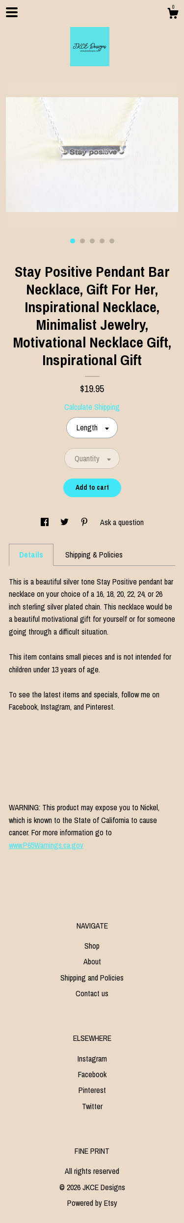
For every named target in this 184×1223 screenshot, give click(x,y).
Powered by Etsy (92, 1202)
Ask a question (122, 522)
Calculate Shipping (92, 406)
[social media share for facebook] (46, 522)
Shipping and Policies (92, 977)
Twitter (92, 1106)
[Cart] (172, 14)
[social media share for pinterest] (85, 522)
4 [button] (102, 241)
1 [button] (72, 241)
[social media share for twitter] (65, 522)
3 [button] (92, 241)
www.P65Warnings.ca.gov (46, 845)
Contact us (92, 993)
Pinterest (92, 1090)
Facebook (92, 1074)
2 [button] (82, 241)
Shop (92, 945)
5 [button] (111, 241)
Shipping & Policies (94, 554)
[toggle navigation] (12, 12)
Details (31, 554)
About (92, 961)
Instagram (92, 1058)
